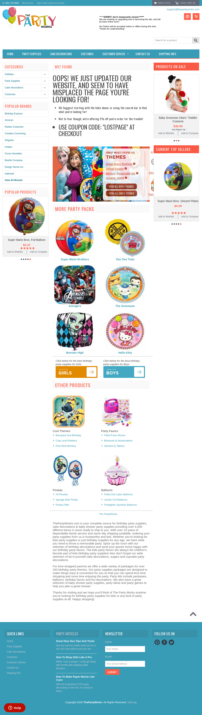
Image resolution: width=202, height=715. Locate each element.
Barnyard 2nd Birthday (68, 435)
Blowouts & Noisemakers (118, 440)
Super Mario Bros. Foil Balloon (44, 239)
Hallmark (9, 173)
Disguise (9, 140)
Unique (8, 147)
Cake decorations (14, 87)
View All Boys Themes (121, 186)
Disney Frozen (115, 168)
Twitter (171, 642)
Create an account (55, 3)
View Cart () (187, 3)
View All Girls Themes (121, 193)
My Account (27, 3)
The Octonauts (125, 306)
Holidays (9, 74)
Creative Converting (15, 133)
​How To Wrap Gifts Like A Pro (74, 657)
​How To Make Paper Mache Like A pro (75, 678)
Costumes (10, 94)
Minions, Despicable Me (120, 173)
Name (108, 641)
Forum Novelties (13, 153)
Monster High (75, 352)
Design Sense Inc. (14, 167)
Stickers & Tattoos (114, 445)
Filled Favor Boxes (114, 435)
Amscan (9, 120)
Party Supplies (12, 81)
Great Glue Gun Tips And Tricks (75, 641)
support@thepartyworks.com (183, 9)
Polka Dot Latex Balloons (118, 494)
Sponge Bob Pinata (67, 499)
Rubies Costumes (14, 126)
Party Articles (67, 633)
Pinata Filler (62, 504)
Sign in (40, 3)
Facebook (164, 642)
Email (108, 656)
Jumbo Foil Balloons (115, 499)
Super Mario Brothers (119, 164)
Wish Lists (164, 3)
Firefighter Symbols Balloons (120, 504)
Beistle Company (14, 160)
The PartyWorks (108, 514)
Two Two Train (125, 259)
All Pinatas (62, 494)
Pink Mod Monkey (66, 445)
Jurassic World (115, 178)
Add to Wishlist (32, 251)
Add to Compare (162, 133)
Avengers (75, 306)
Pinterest (157, 642)
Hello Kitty (125, 352)
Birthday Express (14, 113)
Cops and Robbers (66, 440)
